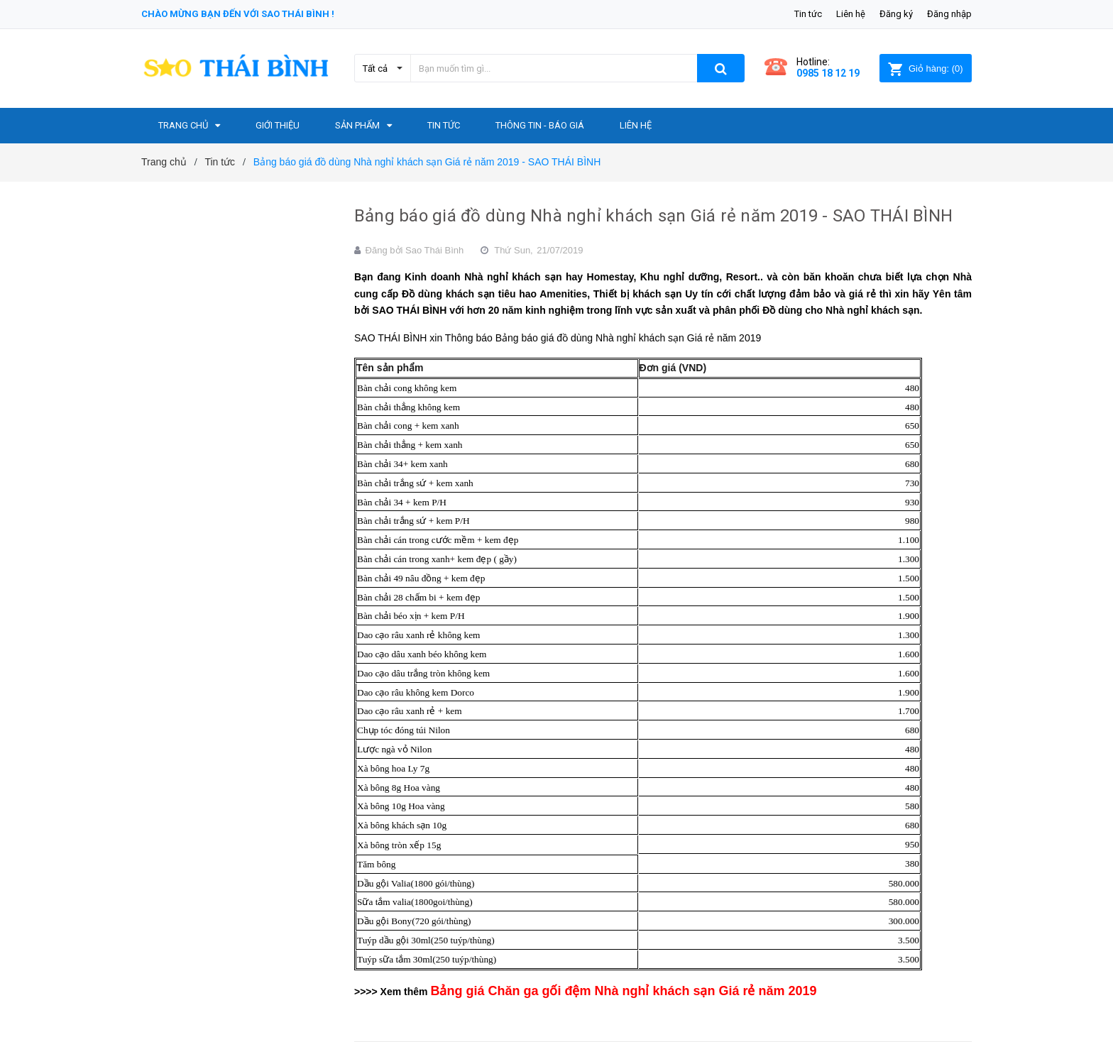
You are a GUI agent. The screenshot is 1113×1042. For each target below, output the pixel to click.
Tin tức (808, 14)
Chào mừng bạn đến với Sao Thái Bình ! (237, 14)
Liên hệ (850, 14)
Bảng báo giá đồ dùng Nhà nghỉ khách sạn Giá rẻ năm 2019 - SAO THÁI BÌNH (653, 216)
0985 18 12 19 (828, 73)
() (925, 68)
